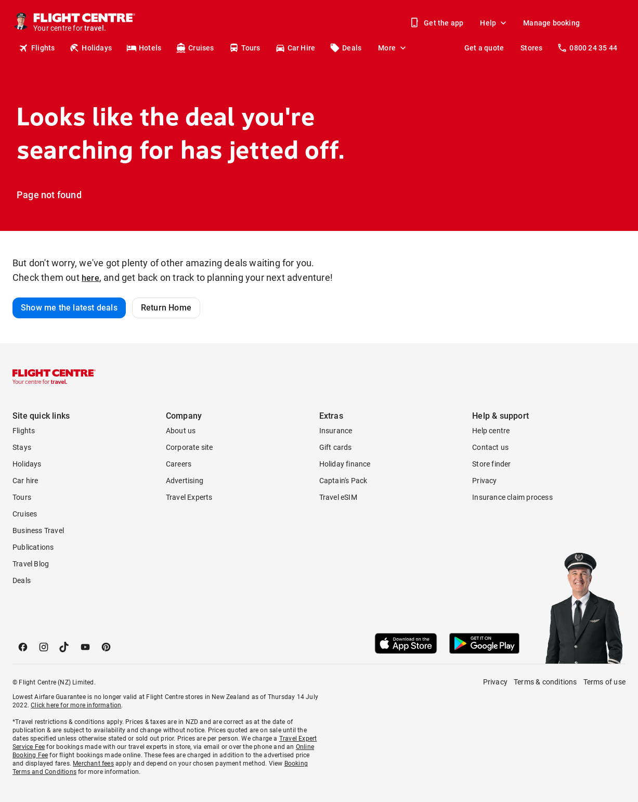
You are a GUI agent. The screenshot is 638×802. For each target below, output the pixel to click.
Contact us (490, 447)
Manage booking (551, 23)
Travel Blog (30, 564)
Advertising (184, 480)
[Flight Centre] (84, 22)
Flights (37, 48)
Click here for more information (76, 705)
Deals (345, 48)
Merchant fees (93, 763)
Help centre (491, 430)
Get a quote (484, 48)
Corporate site (189, 447)
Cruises (195, 48)
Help (494, 23)
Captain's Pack (343, 480)
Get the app (437, 23)
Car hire (25, 480)
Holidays (90, 48)
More (393, 48)
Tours (245, 48)
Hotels (143, 48)
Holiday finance (345, 464)
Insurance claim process (512, 497)
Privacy (484, 480)
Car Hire (295, 48)
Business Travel (38, 530)
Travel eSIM (338, 497)
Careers (178, 464)
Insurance (336, 430)
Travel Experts (189, 497)
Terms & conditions (545, 682)
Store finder (491, 464)
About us (181, 430)
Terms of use (604, 682)
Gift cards (335, 447)
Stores (531, 48)
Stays (21, 447)
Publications (33, 547)
